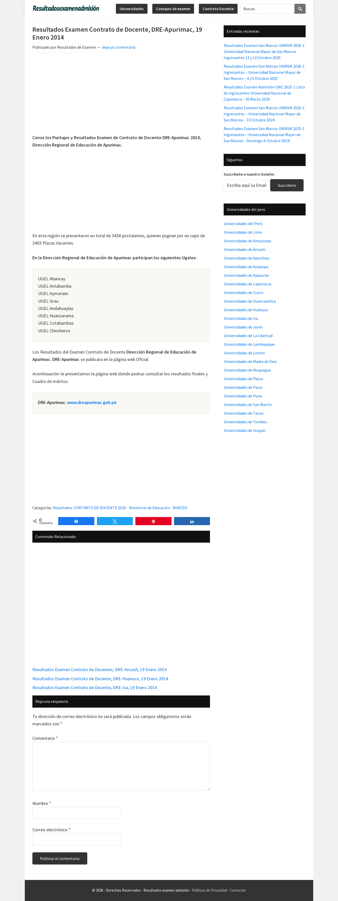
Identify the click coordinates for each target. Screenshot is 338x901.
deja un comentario (119, 47)
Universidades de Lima (243, 232)
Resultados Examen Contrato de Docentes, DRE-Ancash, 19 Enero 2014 (99, 669)
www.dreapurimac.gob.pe (92, 402)
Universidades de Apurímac (246, 258)
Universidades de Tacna (243, 413)
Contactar (238, 890)
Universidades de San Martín (248, 404)
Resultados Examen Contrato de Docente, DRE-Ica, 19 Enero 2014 (94, 687)
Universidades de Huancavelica (250, 301)
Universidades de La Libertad (248, 335)
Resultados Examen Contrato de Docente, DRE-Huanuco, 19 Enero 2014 (100, 679)
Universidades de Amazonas (247, 240)
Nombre (41, 803)
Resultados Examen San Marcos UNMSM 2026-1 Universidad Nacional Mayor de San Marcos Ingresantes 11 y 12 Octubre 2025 (264, 51)
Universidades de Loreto (244, 352)
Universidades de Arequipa (246, 266)
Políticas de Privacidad (209, 890)
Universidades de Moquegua (247, 370)
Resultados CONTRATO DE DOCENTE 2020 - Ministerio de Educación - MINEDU (120, 507)
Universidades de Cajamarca (247, 283)
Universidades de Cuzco (243, 292)
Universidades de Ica (241, 318)
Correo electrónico (51, 830)
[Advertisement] (121, 94)
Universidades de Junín (243, 326)
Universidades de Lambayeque (249, 344)
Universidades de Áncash (244, 249)
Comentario (45, 738)
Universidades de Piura (243, 387)
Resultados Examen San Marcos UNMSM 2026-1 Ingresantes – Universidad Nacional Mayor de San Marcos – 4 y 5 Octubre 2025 (264, 72)
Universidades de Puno (243, 395)
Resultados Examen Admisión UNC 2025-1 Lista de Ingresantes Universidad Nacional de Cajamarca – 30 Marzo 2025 (264, 93)
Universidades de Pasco (243, 378)
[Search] (300, 9)
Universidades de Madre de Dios (250, 361)
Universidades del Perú (243, 223)
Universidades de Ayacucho (246, 275)
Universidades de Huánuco (246, 309)
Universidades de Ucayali (244, 430)
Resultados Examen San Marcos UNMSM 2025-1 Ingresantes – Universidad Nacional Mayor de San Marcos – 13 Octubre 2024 (264, 113)
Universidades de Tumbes (245, 421)
